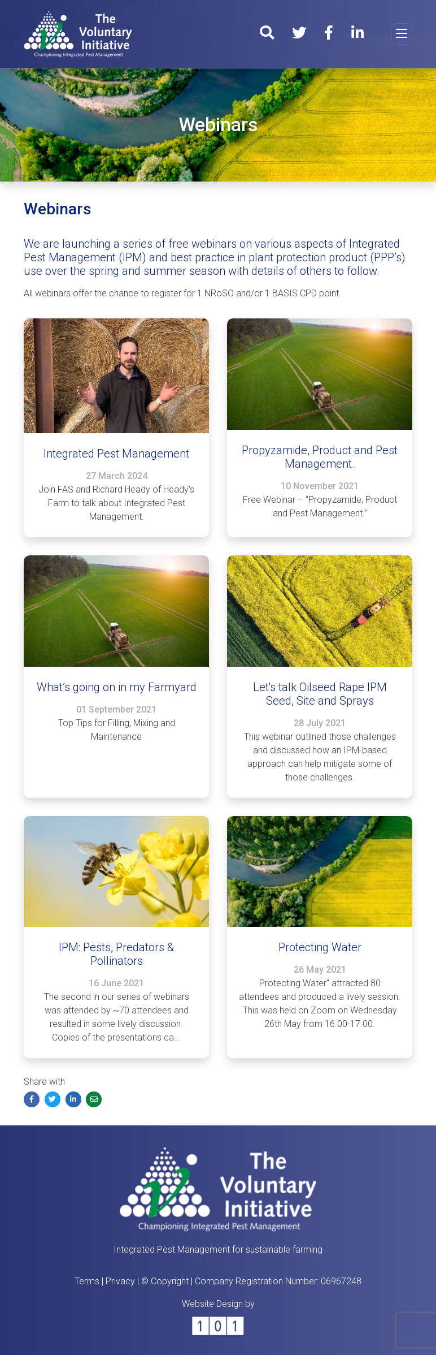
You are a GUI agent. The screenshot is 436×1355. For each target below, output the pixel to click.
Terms (87, 1281)
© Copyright (165, 1281)
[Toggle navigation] (401, 34)
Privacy (120, 1281)
